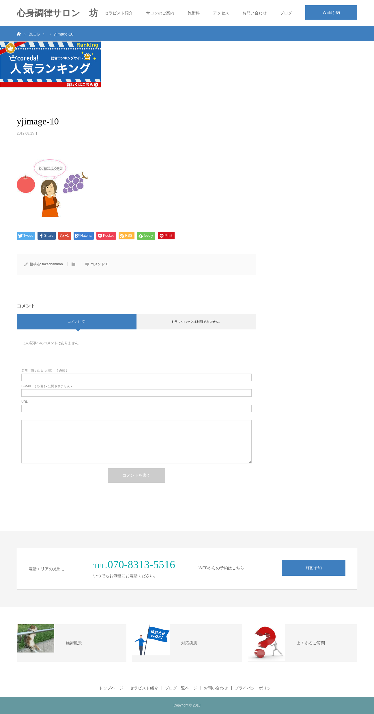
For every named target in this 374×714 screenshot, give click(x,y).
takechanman (52, 264)
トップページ (111, 688)
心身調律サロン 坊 (57, 13)
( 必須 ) (44, 370)
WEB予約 (331, 12)
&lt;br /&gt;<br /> (314, 151)
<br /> (314, 243)
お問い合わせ (254, 13)
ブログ (286, 13)
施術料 (194, 13)
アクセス (221, 13)
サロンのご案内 (160, 13)
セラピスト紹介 (118, 13)
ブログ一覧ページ (181, 688)
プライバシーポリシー (255, 688)
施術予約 (314, 567)
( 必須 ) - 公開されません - (46, 386)
